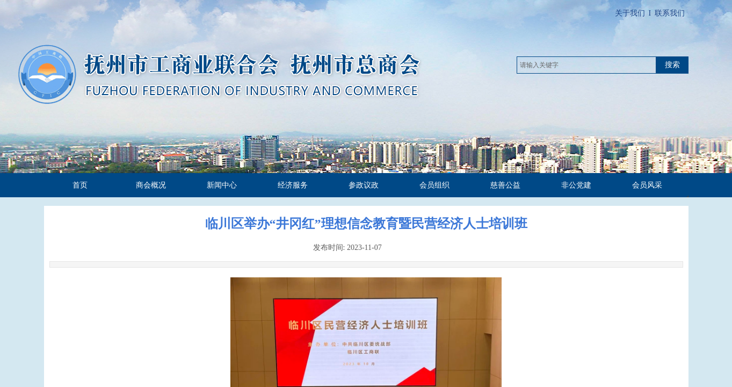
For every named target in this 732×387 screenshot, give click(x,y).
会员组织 (434, 185)
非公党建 (576, 185)
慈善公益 (505, 185)
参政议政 (364, 185)
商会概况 (151, 185)
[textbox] (586, 65)
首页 (80, 185)
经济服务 (293, 185)
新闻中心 (222, 185)
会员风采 (647, 185)
